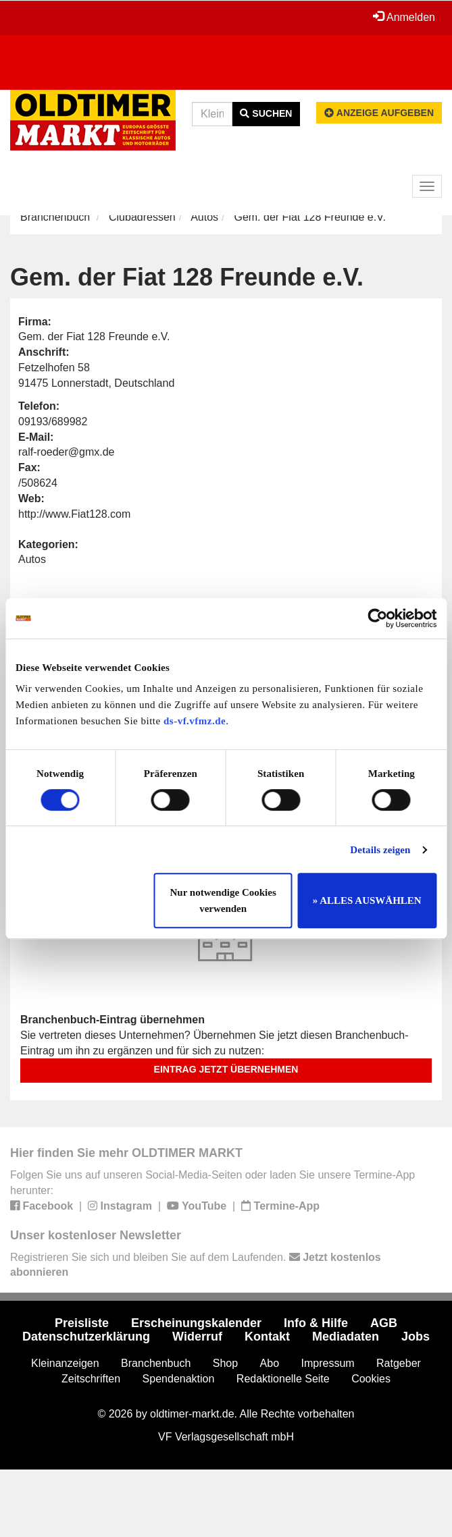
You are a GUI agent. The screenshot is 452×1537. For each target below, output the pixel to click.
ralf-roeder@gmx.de (66, 452)
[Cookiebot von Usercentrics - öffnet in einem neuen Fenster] (377, 618)
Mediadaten (345, 1336)
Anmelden (404, 17)
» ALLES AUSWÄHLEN (367, 900)
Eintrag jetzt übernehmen (226, 1069)
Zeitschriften (90, 1378)
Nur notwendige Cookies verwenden (223, 900)
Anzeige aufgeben (379, 112)
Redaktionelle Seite (283, 1378)
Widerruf (197, 1336)
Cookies (371, 1378)
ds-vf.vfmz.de (195, 721)
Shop (225, 1363)
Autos (204, 217)
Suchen (266, 113)
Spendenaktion (179, 1378)
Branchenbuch (55, 217)
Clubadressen (142, 217)
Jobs (415, 1336)
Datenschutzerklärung (86, 1336)
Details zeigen (380, 849)
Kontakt (267, 1336)
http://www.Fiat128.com (74, 514)
